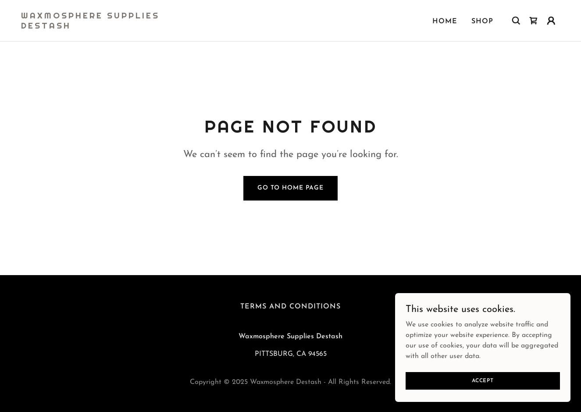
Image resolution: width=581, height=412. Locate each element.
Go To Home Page (290, 188)
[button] (551, 20)
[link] (96, 26)
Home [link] (444, 21)
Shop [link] (482, 21)
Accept (483, 380)
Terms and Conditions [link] (290, 306)
